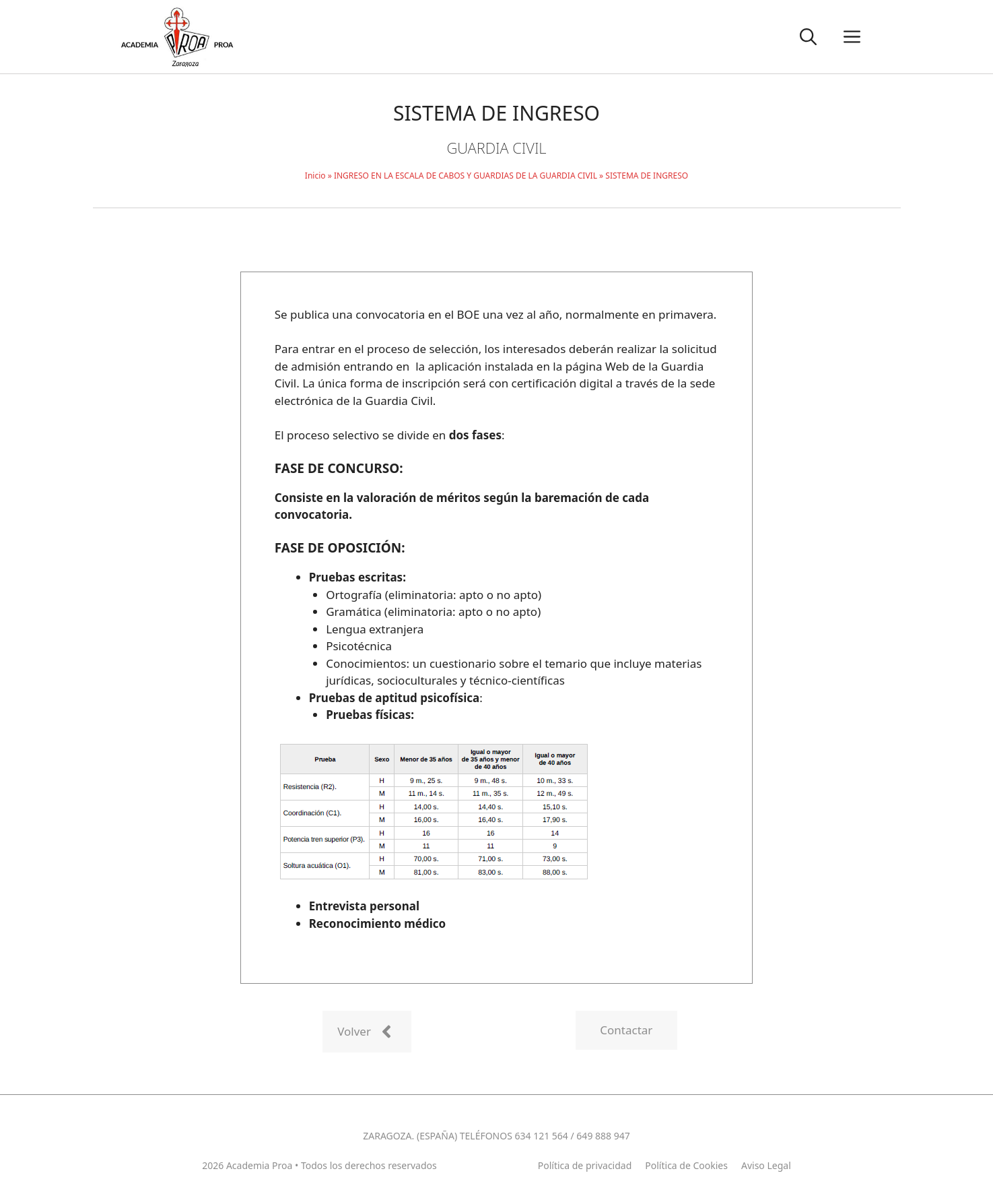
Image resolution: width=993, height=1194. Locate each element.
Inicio (315, 175)
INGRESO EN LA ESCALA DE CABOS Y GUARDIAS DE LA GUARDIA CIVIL (465, 175)
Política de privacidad (585, 1165)
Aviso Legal (766, 1165)
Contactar (626, 1030)
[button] (808, 36)
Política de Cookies (686, 1165)
